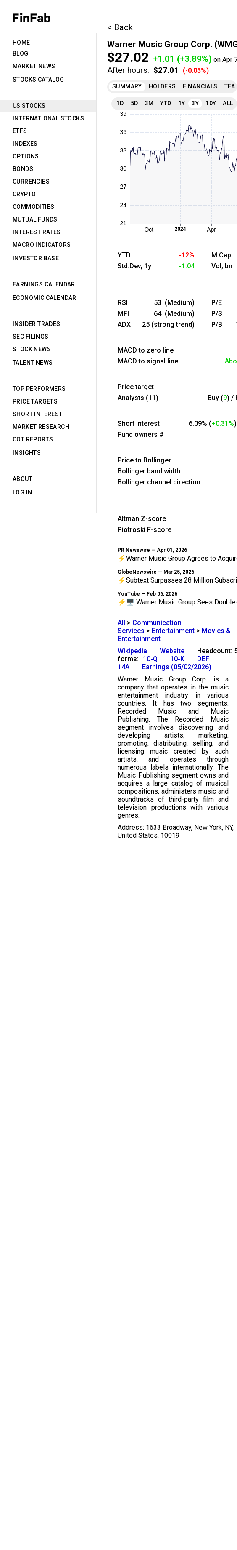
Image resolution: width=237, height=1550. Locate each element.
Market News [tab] (34, 66)
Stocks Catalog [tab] (38, 79)
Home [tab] (21, 42)
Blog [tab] (21, 53)
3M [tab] (149, 103)
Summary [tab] (127, 86)
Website (172, 651)
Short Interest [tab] (38, 414)
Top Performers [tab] (39, 388)
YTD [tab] (165, 103)
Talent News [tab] (33, 362)
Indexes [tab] (25, 143)
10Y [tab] (210, 103)
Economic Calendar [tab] (44, 297)
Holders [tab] (162, 86)
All (121, 623)
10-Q (150, 659)
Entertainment (173, 631)
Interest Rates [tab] (37, 232)
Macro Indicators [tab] (42, 244)
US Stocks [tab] (29, 105)
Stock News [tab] (32, 349)
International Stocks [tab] (48, 118)
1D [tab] (120, 103)
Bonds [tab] (23, 169)
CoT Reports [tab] (33, 439)
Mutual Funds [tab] (35, 219)
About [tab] (22, 479)
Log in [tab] (22, 492)
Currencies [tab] (31, 181)
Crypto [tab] (24, 194)
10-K (177, 659)
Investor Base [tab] (36, 258)
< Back (120, 27)
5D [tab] (134, 103)
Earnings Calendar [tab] (44, 284)
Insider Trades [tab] (37, 324)
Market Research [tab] (41, 426)
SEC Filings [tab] (30, 336)
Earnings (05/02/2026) (176, 667)
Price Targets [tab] (35, 401)
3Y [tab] (195, 103)
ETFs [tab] (20, 131)
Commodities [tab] (33, 206)
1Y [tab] (181, 103)
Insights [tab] (27, 452)
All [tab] (228, 103)
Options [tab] (26, 156)
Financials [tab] (200, 86)
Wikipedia (132, 651)
